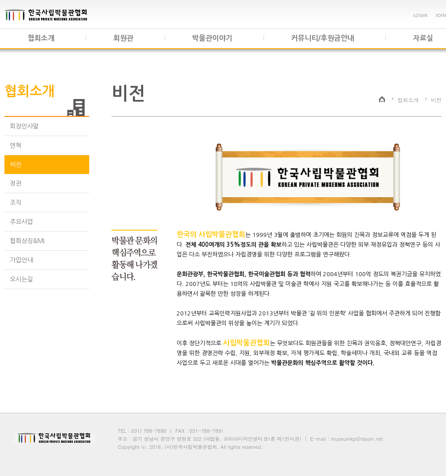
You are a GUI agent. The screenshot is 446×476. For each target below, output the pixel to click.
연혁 (15, 145)
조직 (15, 202)
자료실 (423, 38)
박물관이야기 (212, 38)
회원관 (123, 38)
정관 (15, 183)
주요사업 (21, 222)
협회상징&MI (27, 241)
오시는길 (21, 279)
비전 (15, 164)
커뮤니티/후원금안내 (322, 38)
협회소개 (41, 38)
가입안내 (21, 260)
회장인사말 (24, 126)
